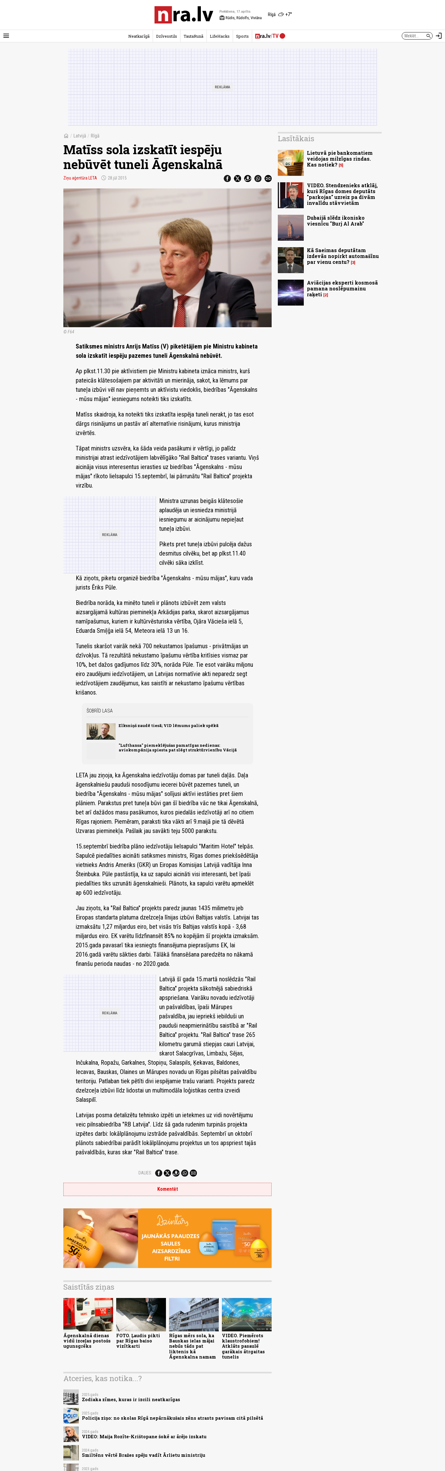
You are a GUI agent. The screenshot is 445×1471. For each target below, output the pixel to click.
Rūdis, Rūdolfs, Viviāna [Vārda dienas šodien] (240, 18)
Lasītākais (296, 138)
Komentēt (167, 1189)
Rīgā (95, 136)
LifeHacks (220, 36)
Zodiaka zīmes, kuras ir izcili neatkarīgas (131, 1399)
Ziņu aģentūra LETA (80, 177)
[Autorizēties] (439, 36)
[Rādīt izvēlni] (6, 36)
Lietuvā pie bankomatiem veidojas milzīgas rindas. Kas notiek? (340, 159)
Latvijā (79, 136)
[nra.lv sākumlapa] (184, 14)
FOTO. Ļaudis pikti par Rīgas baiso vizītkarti (138, 1341)
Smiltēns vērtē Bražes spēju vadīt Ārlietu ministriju (143, 1455)
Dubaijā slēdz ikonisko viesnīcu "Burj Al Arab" (336, 220)
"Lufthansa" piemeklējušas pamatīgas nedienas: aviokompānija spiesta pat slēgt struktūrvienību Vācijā (178, 747)
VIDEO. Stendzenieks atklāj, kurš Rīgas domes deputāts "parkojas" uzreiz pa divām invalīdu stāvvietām (342, 194)
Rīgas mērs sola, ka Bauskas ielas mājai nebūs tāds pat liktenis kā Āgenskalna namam (192, 1346)
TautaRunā (193, 36)
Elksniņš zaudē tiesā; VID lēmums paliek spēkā (168, 725)
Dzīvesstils (166, 36)
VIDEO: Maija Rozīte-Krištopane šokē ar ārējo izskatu (144, 1436)
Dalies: (145, 1172)
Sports (242, 36)
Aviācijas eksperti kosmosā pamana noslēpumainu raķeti (342, 288)
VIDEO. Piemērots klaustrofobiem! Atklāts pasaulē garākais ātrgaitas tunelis (243, 1346)
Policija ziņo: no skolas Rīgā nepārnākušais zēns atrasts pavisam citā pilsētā (172, 1418)
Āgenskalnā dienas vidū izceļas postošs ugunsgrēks (87, 1341)
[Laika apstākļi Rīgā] (280, 14)
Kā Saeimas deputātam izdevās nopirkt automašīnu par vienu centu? (343, 256)
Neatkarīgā (139, 36)
